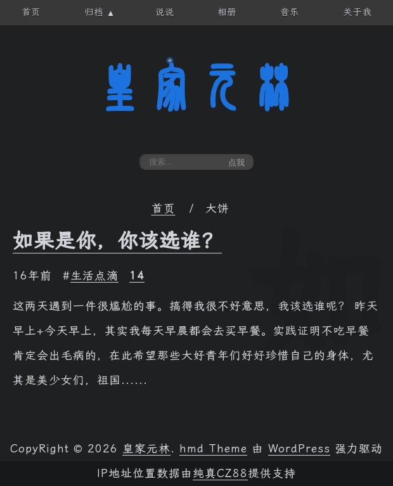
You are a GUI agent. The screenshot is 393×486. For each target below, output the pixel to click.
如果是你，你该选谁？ (117, 241)
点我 (236, 162)
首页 (163, 208)
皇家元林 (196, 88)
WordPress (299, 448)
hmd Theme (213, 448)
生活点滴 (94, 275)
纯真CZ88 (220, 473)
